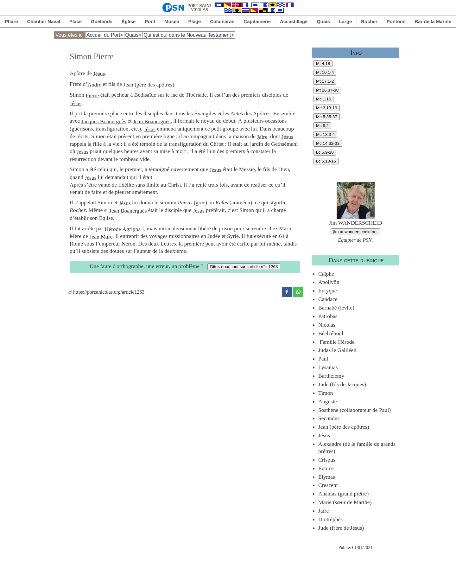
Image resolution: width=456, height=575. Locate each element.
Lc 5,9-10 (325, 152)
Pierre (92, 95)
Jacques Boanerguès (103, 121)
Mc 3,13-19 (326, 107)
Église (129, 21)
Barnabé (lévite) (336, 307)
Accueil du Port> (104, 35)
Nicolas (326, 325)
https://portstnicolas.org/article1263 (106, 292)
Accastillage (293, 21)
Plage (194, 21)
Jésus (99, 73)
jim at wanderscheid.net (355, 231)
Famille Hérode (336, 342)
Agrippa (132, 229)
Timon (325, 393)
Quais (323, 21)
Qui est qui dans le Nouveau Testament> (188, 35)
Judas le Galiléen (337, 350)
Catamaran (222, 21)
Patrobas (328, 316)
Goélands (101, 21)
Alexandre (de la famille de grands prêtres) (357, 447)
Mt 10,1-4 (325, 72)
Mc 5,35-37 (326, 116)
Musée (171, 21)
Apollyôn (328, 282)
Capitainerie (257, 21)
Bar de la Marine (433, 21)
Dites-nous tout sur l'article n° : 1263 (244, 266)
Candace (328, 299)
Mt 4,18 (323, 63)
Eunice (326, 468)
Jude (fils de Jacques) (342, 384)
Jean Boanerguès (151, 121)
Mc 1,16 (323, 99)
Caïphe (326, 274)
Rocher (369, 21)
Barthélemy (331, 376)
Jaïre (262, 136)
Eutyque (327, 290)
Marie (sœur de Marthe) (345, 502)
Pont (150, 21)
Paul (323, 358)
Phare (11, 21)
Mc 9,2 (322, 125)
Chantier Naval (43, 21)
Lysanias (328, 367)
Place (75, 21)
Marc (106, 236)
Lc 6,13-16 (326, 161)
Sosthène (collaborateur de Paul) (354, 410)
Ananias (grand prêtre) (343, 493)
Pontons (396, 21)
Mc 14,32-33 (327, 143)
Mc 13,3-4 (325, 134)
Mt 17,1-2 (325, 81)
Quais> (133, 35)
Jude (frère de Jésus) (341, 528)
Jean (95, 236)
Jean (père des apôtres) (149, 84)
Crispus (326, 460)
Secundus (328, 418)
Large (345, 21)
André (94, 84)
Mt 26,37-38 (327, 90)
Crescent (328, 485)
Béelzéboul (330, 333)
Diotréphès (330, 519)
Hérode (113, 229)
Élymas (326, 477)
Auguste (327, 401)
